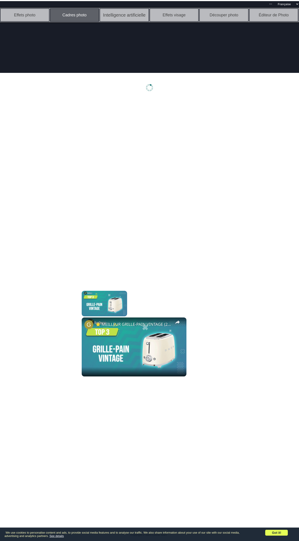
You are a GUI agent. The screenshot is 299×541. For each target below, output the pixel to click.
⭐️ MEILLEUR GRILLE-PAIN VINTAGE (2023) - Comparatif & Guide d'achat (133, 324)
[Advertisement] (34, 169)
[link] (88, 324)
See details (56, 536)
